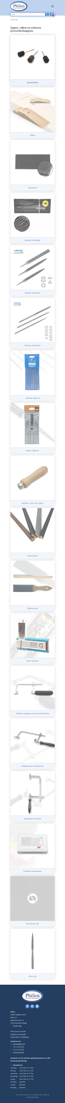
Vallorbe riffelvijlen (32, 240)
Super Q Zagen (32, 661)
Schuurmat (32, 187)
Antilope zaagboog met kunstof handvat (32, 713)
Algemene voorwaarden (18, 1034)
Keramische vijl (32, 923)
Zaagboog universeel (32, 818)
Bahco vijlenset (32, 450)
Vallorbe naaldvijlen (32, 345)
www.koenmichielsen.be (32, 1097)
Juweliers (14, 20)
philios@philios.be (19, 1044)
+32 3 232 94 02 (18, 1047)
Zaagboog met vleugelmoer (32, 766)
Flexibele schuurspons (32, 871)
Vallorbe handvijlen (32, 293)
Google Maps (17, 1026)
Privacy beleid (14, 1037)
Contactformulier (18, 1052)
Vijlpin (32, 135)
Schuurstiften (32, 82)
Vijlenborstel (32, 608)
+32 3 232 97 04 (18, 1050)
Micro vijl (32, 976)
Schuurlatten (32, 555)
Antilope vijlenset (32, 398)
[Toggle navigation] (52, 6)
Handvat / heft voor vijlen (32, 503)
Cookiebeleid (25, 1037)
